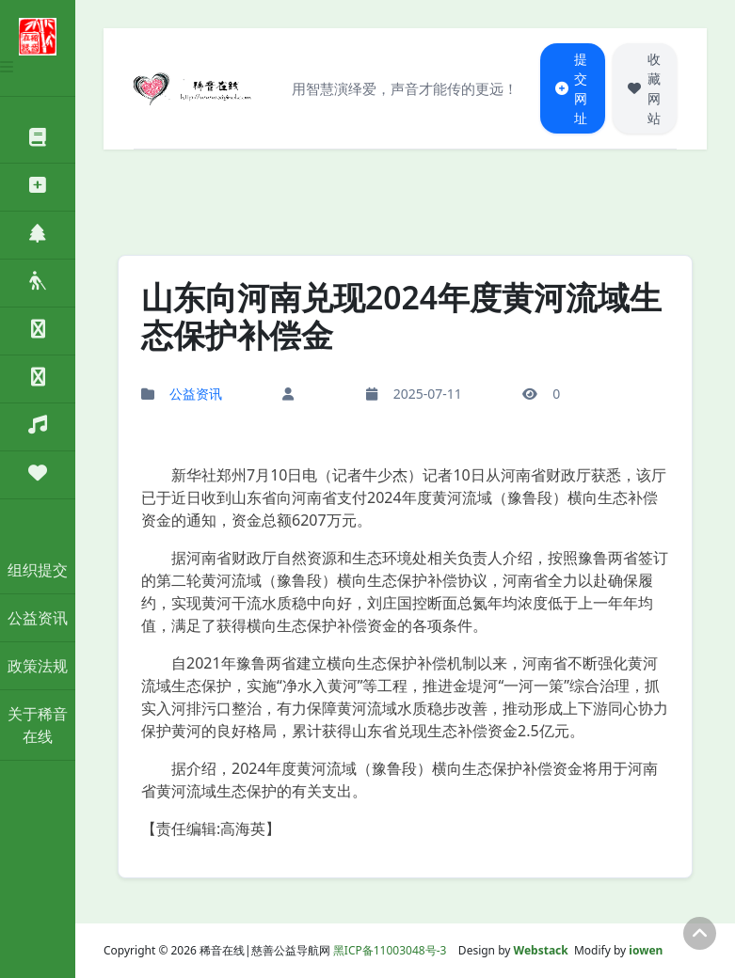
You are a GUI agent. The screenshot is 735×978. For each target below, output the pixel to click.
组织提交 (38, 570)
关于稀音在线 (38, 725)
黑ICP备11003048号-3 (390, 950)
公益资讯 (38, 617)
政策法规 (38, 665)
